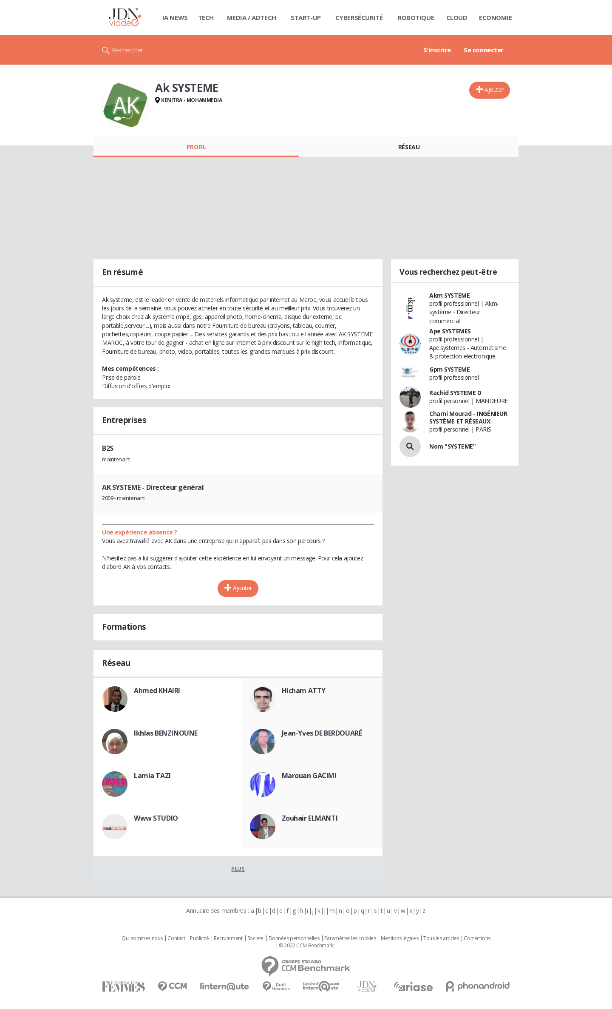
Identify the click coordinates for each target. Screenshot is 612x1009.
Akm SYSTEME (449, 295)
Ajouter (494, 89)
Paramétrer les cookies (350, 938)
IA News (175, 17)
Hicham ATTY (304, 690)
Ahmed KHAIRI (157, 690)
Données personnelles (294, 938)
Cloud (457, 17)
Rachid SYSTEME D (455, 393)
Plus (237, 869)
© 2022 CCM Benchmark (306, 946)
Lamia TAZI (152, 775)
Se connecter (484, 49)
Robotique (416, 17)
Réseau (408, 147)
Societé (255, 938)
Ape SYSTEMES (450, 331)
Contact (176, 938)
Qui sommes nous (142, 938)
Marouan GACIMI (309, 775)
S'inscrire (437, 49)
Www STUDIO (156, 818)
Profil (196, 147)
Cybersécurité (359, 17)
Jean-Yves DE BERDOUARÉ (322, 733)
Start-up (306, 17)
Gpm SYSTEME (449, 369)
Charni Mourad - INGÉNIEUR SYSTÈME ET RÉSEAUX (468, 417)
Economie (495, 17)
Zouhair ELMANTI (310, 818)
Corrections (477, 938)
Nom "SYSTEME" (452, 446)
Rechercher (128, 49)
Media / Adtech (251, 17)
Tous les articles (441, 938)
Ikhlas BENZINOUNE (166, 733)
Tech (206, 17)
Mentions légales (399, 938)
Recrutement (228, 938)
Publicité (199, 938)
